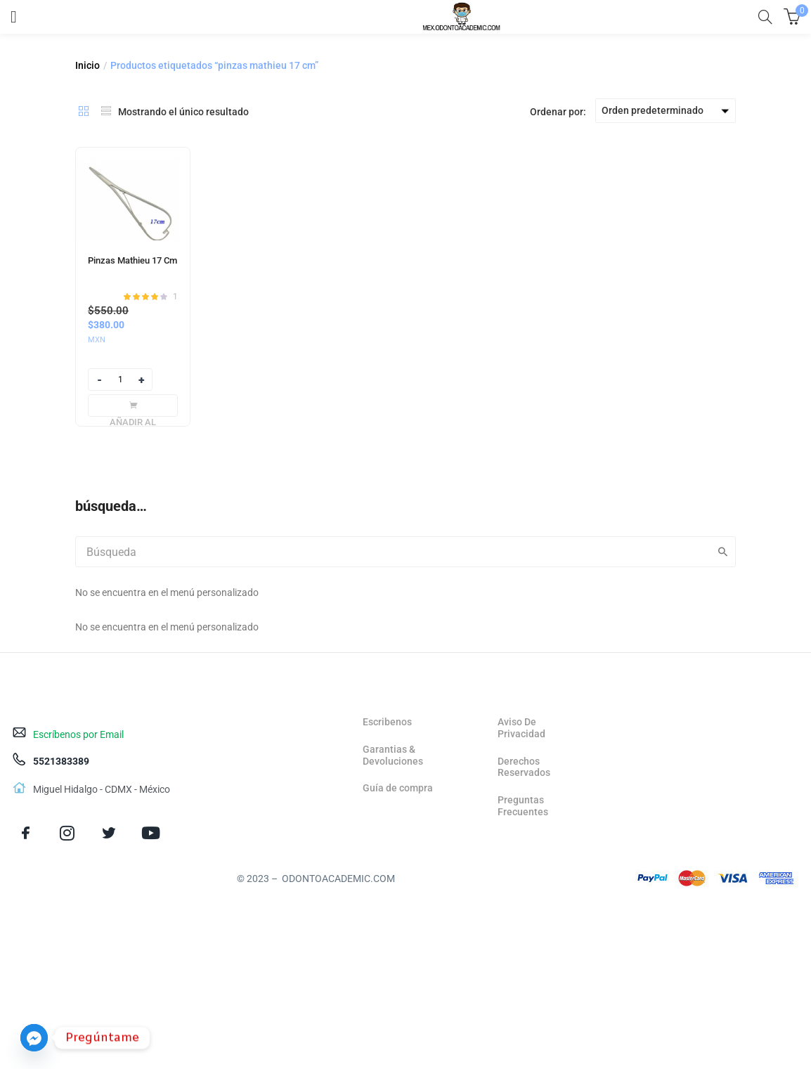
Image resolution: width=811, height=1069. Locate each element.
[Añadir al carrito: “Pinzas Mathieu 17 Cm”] (133, 405)
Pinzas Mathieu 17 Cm (132, 260)
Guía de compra (398, 787)
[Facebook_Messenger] (34, 1037)
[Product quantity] (120, 379)
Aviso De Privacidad (521, 727)
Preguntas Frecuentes (523, 805)
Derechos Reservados (524, 767)
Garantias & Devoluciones (393, 755)
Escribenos (387, 721)
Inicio (87, 65)
